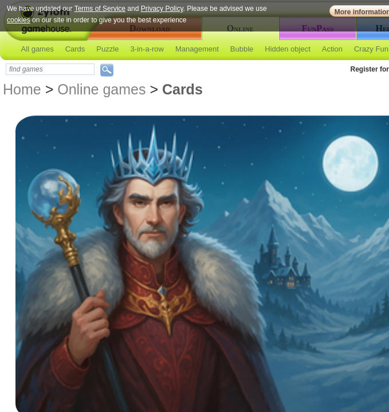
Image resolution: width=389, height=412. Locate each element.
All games (37, 49)
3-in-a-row (147, 49)
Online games (101, 89)
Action (332, 49)
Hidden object (288, 49)
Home (22, 89)
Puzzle (107, 49)
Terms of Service (99, 9)
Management (197, 49)
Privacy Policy (162, 9)
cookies (18, 20)
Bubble (241, 49)
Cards (75, 49)
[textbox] (50, 69)
